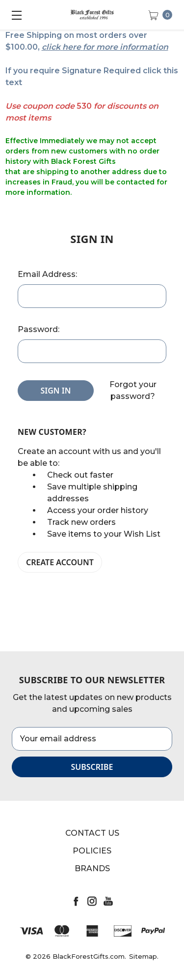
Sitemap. (143, 956)
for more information (125, 47)
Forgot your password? (133, 390)
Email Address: (47, 274)
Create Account (60, 562)
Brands (92, 868)
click (51, 47)
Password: (38, 329)
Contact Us (92, 833)
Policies (92, 850)
